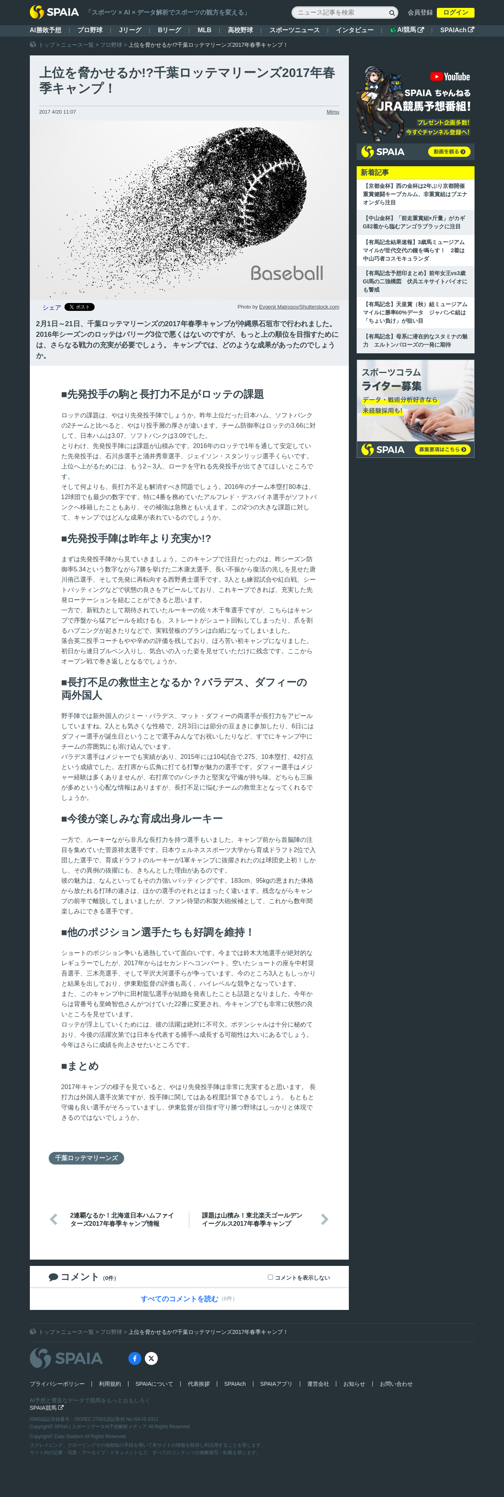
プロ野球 (90, 30)
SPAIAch (457, 30)
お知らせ (354, 1384)
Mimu (333, 111)
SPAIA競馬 (47, 1408)
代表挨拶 (199, 1384)
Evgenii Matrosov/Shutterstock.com (299, 307)
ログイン (455, 12)
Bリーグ (169, 30)
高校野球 (240, 30)
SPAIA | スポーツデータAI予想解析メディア (101, 1426)
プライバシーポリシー (57, 1384)
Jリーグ (130, 30)
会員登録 (420, 12)
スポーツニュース (294, 30)
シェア (51, 307)
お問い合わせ (396, 1384)
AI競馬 (407, 29)
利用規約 (110, 1384)
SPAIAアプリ (276, 1384)
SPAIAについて (154, 1384)
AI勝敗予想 (45, 30)
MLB (204, 30)
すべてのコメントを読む (179, 1299)
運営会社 (318, 1384)
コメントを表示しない (302, 1278)
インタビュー (355, 30)
